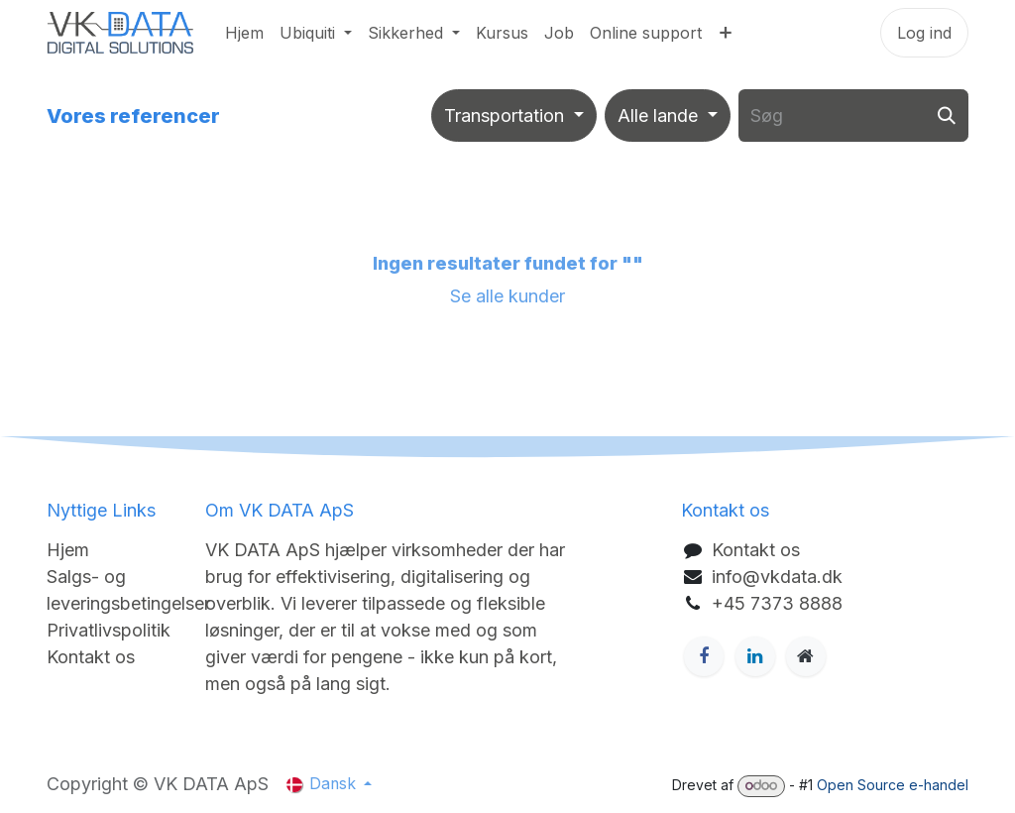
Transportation (504, 115)
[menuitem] (244, 33)
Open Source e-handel (892, 784)
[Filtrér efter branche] (514, 115)
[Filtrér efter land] (668, 115)
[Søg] (946, 115)
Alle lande (658, 115)
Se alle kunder (507, 296)
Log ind (924, 33)
